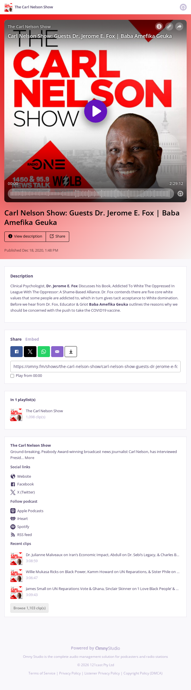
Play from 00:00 (26, 376)
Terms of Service (41, 673)
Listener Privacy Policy (102, 673)
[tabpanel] (95, 298)
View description (25, 236)
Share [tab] (16, 339)
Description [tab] (21, 276)
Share (57, 236)
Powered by (95, 648)
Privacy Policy (70, 673)
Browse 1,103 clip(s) (29, 608)
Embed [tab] (32, 339)
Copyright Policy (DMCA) (143, 673)
